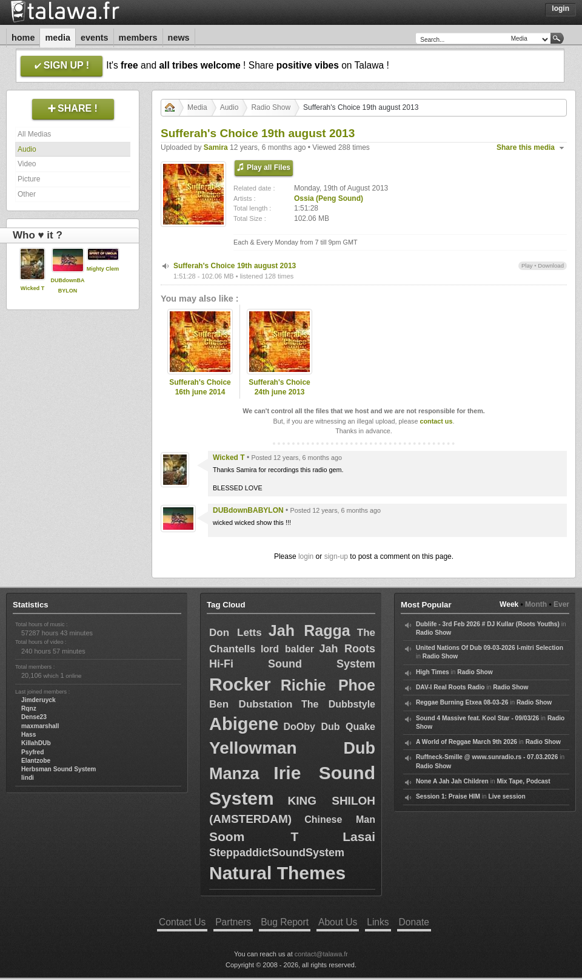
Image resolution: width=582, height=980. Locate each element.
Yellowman (253, 747)
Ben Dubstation (250, 704)
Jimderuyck (38, 700)
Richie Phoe (328, 685)
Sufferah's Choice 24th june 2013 (279, 387)
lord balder (287, 649)
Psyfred (32, 752)
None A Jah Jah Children (452, 781)
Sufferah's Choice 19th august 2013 (234, 266)
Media (57, 37)
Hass (28, 734)
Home (23, 37)
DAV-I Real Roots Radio (450, 687)
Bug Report (285, 922)
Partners (233, 922)
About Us (337, 922)
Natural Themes (277, 873)
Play (527, 265)
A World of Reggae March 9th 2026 (466, 741)
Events (95, 37)
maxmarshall (40, 726)
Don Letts (235, 632)
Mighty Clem (103, 269)
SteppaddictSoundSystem (276, 853)
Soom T (253, 836)
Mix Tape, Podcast (523, 781)
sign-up (336, 556)
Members (138, 37)
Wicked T (32, 288)
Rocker (240, 684)
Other (27, 194)
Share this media (526, 147)
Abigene (243, 724)
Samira (216, 147)
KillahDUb (36, 743)
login (305, 556)
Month (536, 604)
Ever (561, 604)
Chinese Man (339, 819)
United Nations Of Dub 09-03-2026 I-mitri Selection (489, 647)
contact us (436, 421)
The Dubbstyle (338, 704)
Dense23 (34, 717)
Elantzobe (35, 760)
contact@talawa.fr (321, 954)
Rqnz (28, 708)
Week (509, 604)
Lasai (359, 836)
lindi (27, 777)
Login (560, 8)
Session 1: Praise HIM (448, 796)
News (179, 37)
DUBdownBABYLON (248, 510)
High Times (432, 672)
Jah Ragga (309, 630)
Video (27, 164)
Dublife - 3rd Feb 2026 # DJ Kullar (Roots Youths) (488, 624)
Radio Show (270, 107)
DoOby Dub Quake (329, 726)
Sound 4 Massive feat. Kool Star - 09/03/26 (477, 718)
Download (551, 265)
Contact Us (182, 922)
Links (378, 922)
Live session (507, 796)
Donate (414, 922)
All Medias (34, 134)
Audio (27, 149)
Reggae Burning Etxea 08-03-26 (462, 702)
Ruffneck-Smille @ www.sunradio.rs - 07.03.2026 (487, 757)
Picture (29, 179)
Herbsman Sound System (58, 769)
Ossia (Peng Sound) (328, 198)
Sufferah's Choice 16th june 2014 (200, 387)
